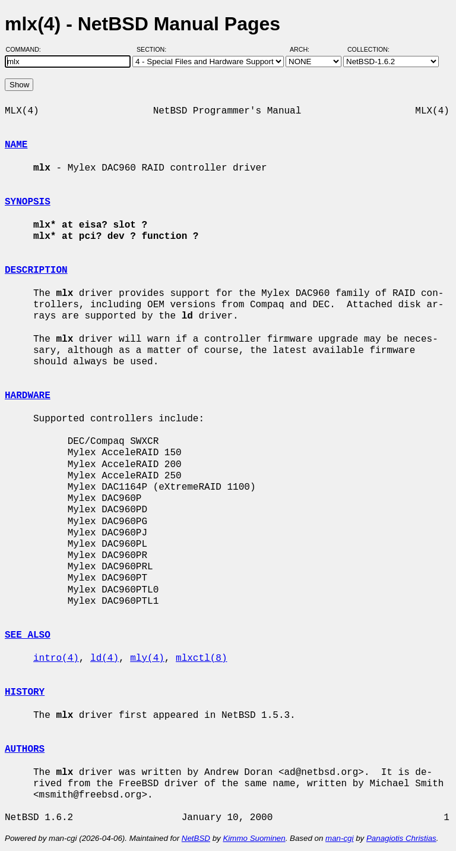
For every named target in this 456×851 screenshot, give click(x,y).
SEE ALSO (27, 635)
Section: (154, 49)
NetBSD (196, 838)
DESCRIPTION (36, 270)
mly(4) (147, 658)
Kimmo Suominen (254, 838)
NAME (16, 145)
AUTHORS (25, 749)
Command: (27, 49)
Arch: (305, 49)
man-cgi (339, 838)
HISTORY (25, 692)
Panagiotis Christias (401, 838)
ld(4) (104, 658)
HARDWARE (27, 395)
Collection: (368, 49)
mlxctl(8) (201, 658)
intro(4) (56, 658)
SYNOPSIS (27, 202)
